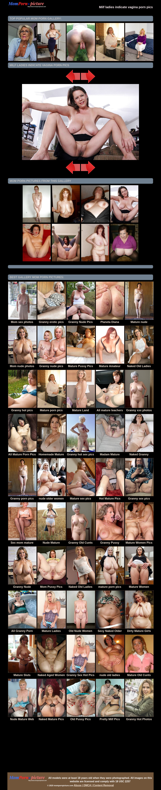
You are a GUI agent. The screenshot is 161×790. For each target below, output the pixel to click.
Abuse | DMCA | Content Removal (94, 785)
